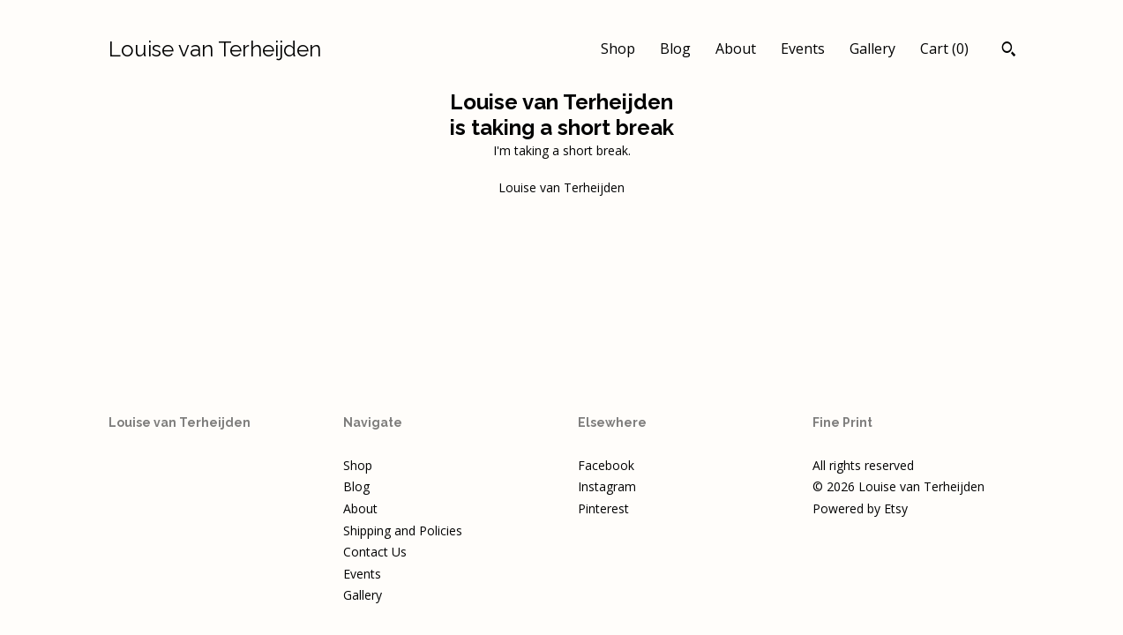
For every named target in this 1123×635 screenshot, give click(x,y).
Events (803, 48)
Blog (675, 48)
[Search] (1008, 51)
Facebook (606, 465)
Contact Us (375, 551)
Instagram (607, 486)
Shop (618, 48)
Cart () (944, 48)
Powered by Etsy (860, 508)
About (735, 48)
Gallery (872, 48)
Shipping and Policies (402, 530)
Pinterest (603, 508)
